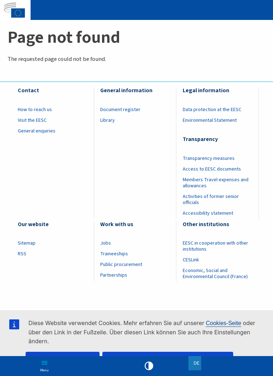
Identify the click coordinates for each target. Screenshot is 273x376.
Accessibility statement (208, 213)
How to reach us (35, 109)
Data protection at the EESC (212, 109)
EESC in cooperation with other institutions (215, 246)
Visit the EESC (32, 120)
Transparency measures (209, 158)
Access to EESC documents (212, 169)
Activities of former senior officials (211, 199)
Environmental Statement (210, 120)
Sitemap (27, 243)
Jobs (105, 243)
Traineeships (114, 253)
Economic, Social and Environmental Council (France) (216, 273)
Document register (120, 109)
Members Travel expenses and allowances (215, 182)
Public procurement (121, 264)
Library (107, 120)
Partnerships (113, 275)
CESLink (191, 259)
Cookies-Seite (223, 323)
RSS (22, 253)
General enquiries (36, 131)
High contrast (148, 366)
